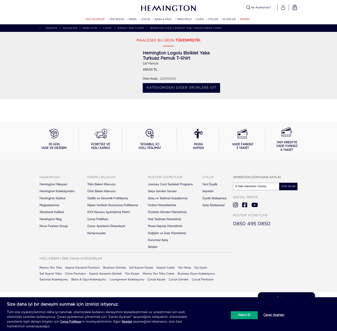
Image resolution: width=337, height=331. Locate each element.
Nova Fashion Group (54, 226)
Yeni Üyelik (209, 184)
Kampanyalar (96, 233)
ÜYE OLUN (288, 186)
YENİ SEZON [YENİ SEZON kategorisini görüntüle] (116, 19)
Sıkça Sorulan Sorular (162, 191)
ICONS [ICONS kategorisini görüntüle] (200, 19)
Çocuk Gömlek (178, 279)
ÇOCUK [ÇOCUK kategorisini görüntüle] (145, 19)
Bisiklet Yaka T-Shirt (131, 28)
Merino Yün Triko (51, 267)
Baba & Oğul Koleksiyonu (88, 279)
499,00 (148, 69)
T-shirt (107, 28)
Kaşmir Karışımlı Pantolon (82, 267)
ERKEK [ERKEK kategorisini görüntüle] (133, 19)
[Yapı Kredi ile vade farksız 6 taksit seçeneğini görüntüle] (286, 139)
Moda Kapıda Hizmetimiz (165, 226)
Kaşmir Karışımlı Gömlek (105, 273)
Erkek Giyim (90, 28)
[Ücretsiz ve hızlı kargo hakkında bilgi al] (101, 139)
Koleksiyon (70, 28)
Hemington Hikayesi (53, 184)
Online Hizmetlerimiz (162, 205)
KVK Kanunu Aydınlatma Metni (108, 212)
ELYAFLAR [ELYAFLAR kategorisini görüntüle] (229, 19)
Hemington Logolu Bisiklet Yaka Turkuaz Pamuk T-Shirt (186, 28)
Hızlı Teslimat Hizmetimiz (164, 219)
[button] (283, 7)
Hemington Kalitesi (52, 198)
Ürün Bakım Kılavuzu (101, 191)
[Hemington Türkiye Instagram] (235, 205)
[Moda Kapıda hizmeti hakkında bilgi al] (198, 139)
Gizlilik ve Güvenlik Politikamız (107, 198)
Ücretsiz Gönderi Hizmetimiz (167, 212)
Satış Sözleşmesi (213, 205)
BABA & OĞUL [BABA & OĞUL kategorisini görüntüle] (163, 19)
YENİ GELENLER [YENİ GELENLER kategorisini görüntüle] (95, 19)
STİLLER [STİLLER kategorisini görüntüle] (213, 19)
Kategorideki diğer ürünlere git (181, 87)
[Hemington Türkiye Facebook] (244, 205)
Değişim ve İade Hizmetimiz (167, 233)
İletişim (152, 247)
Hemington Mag (51, 219)
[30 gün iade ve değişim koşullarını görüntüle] (54, 139)
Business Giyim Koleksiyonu (196, 273)
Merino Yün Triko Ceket (158, 273)
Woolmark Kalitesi (52, 212)
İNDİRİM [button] (245, 19)
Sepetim (208, 191)
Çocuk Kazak (156, 279)
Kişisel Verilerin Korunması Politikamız (112, 205)
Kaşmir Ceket (165, 267)
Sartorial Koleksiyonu (54, 279)
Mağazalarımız (49, 205)
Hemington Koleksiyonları (57, 191)
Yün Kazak (132, 273)
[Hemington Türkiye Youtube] (254, 205)
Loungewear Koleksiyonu (127, 279)
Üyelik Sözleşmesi (214, 198)
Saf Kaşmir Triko (50, 273)
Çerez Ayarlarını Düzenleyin (106, 226)
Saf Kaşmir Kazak (141, 267)
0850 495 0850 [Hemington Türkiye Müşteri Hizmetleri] (251, 223)
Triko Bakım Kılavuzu (101, 184)
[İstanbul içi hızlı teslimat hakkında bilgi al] (150, 139)
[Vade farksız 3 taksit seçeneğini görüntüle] (242, 139)
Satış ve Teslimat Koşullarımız (167, 198)
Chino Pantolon (75, 273)
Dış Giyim (201, 267)
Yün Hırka (184, 267)
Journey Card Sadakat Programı (170, 184)
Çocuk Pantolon (202, 279)
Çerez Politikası (97, 219)
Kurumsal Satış (158, 240)
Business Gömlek (114, 267)
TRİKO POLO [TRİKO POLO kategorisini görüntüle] (184, 19)
